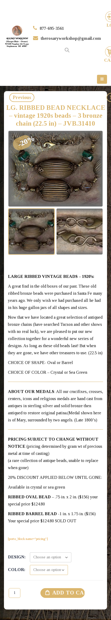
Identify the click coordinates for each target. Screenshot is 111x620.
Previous (22, 97)
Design (16, 557)
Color (16, 569)
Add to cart (68, 593)
